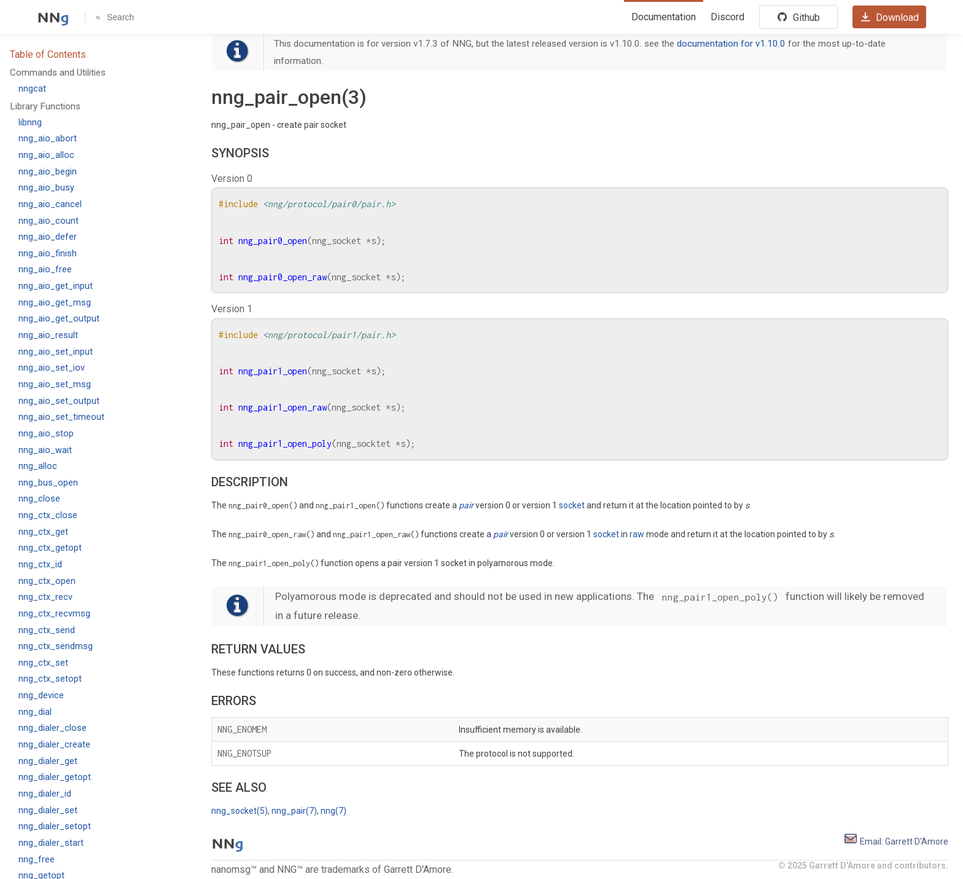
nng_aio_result (48, 335)
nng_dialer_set (47, 810)
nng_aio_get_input (55, 286)
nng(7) (333, 811)
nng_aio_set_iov (51, 368)
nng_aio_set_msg (54, 384)
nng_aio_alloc (46, 155)
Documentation (663, 17)
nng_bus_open (48, 483)
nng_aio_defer (47, 237)
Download (889, 17)
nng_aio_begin (47, 172)
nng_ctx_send (46, 630)
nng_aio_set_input (55, 352)
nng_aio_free (45, 269)
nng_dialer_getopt (54, 777)
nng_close (39, 499)
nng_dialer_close (52, 728)
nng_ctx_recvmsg (54, 614)
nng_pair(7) (294, 811)
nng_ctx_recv (45, 597)
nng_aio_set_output (58, 401)
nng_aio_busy (46, 188)
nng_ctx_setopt (50, 679)
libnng (30, 122)
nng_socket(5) (239, 811)
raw (637, 534)
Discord (727, 17)
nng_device (41, 695)
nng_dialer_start (51, 843)
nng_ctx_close (47, 515)
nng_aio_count (48, 221)
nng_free (36, 859)
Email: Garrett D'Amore (895, 841)
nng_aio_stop (46, 433)
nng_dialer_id (44, 794)
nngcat (32, 89)
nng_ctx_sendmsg (55, 646)
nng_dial (35, 712)
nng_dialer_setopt (54, 826)
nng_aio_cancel (50, 204)
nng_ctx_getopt (50, 548)
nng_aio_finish (47, 253)
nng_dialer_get (47, 761)
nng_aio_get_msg (54, 303)
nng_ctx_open (47, 581)
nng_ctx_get (43, 532)
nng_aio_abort (47, 138)
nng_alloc (37, 466)
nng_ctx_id (40, 564)
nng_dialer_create (54, 744)
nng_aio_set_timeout (61, 417)
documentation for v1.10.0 (731, 43)
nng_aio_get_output (58, 318)
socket (572, 505)
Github (798, 17)
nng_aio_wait (45, 450)
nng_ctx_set (43, 663)
